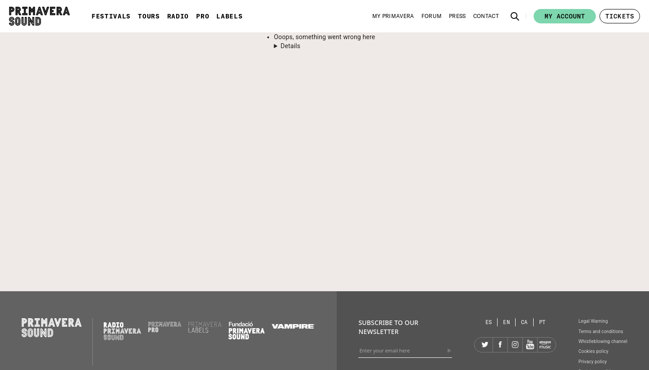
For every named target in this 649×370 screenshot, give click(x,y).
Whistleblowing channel (602, 341)
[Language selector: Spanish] (489, 322)
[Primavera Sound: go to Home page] (39, 16)
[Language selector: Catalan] (525, 322)
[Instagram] (515, 345)
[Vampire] (293, 326)
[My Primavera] (393, 16)
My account (564, 16)
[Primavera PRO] (164, 330)
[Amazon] (545, 345)
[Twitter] (485, 345)
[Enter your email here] (405, 350)
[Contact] (486, 16)
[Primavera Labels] (204, 330)
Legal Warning (593, 321)
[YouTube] (530, 345)
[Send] (449, 350)
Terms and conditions (600, 331)
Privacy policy (592, 361)
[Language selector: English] (507, 322)
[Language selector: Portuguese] (542, 322)
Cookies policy (593, 351)
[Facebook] (500, 345)
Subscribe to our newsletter (388, 327)
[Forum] (432, 16)
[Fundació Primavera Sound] (247, 337)
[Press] (457, 16)
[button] (515, 16)
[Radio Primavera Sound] (122, 331)
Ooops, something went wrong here (324, 37)
